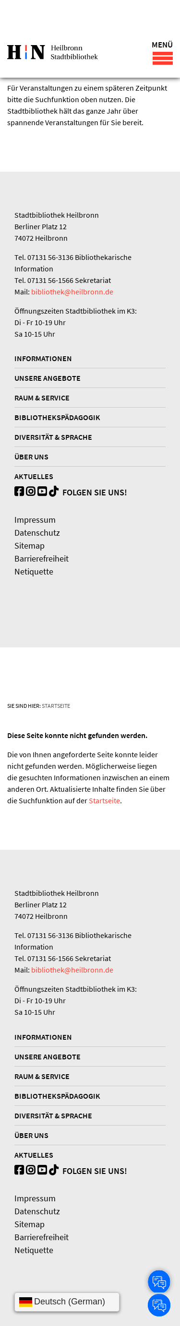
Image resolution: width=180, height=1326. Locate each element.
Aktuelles (33, 476)
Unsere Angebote (47, 378)
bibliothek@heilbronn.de (72, 291)
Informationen (43, 358)
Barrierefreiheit (41, 558)
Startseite (56, 705)
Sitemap (29, 545)
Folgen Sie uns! (88, 492)
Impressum (35, 519)
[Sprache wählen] (67, 1302)
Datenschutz (37, 532)
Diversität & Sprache (53, 437)
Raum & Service (42, 397)
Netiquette (33, 571)
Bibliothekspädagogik (57, 417)
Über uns (31, 456)
